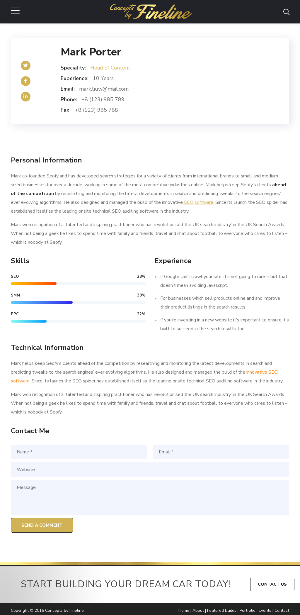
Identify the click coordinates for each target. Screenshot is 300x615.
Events (265, 610)
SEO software (198, 202)
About (198, 610)
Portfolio (247, 610)
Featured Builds (221, 610)
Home (183, 610)
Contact (282, 610)
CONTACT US (272, 584)
